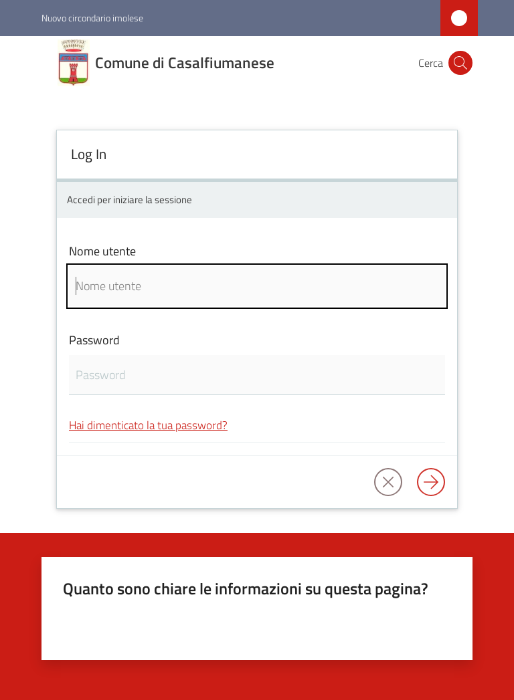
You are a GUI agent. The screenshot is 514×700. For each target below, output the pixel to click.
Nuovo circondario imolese (92, 18)
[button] (460, 63)
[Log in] (431, 482)
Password (94, 340)
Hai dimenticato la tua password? (148, 425)
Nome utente (102, 251)
